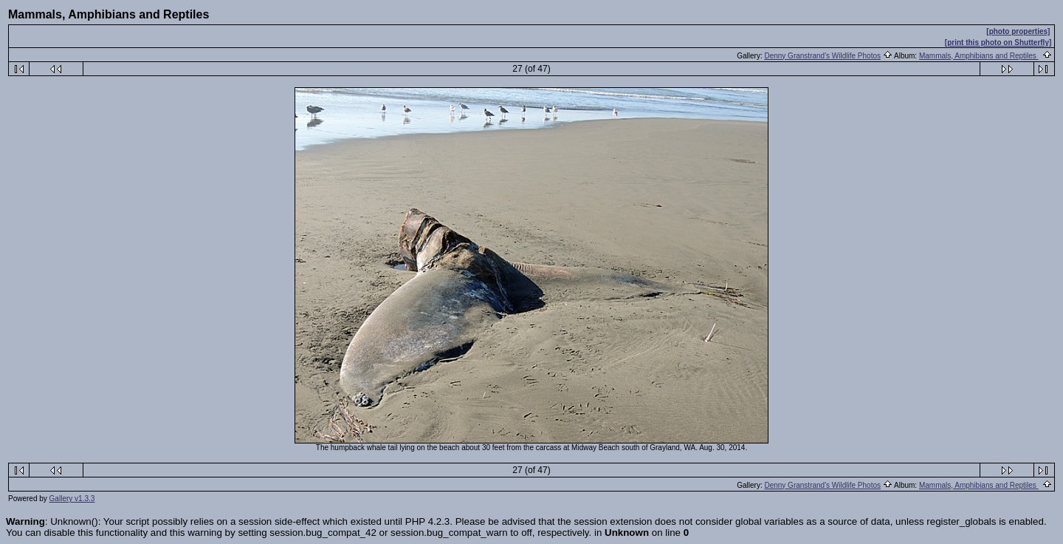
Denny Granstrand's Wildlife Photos (822, 56)
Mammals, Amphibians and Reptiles (979, 56)
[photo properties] (1018, 31)
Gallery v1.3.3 (72, 498)
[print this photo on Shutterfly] (998, 42)
